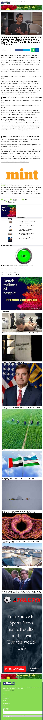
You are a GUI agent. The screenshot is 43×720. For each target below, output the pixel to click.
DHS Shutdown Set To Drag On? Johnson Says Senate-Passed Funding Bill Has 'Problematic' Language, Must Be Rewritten (21, 593)
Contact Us (5, 702)
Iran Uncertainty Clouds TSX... (24, 221)
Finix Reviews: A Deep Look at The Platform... (9, 274)
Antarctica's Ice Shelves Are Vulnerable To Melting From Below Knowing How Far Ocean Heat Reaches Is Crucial (19, 514)
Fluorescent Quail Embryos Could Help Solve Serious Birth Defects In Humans (20, 544)
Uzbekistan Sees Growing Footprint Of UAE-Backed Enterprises (18, 481)
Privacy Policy (6, 700)
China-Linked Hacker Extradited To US (14, 364)
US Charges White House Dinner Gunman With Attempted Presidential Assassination (21, 335)
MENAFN (4, 57)
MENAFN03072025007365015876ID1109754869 (15, 164)
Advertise (5, 703)
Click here (11, 692)
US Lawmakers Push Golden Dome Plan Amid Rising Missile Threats (21, 409)
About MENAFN (6, 705)
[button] (21, 1)
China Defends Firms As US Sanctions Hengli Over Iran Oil (20, 569)
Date (3, 51)
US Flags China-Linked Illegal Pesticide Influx (16, 452)
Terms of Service (6, 698)
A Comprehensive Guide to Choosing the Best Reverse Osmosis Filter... (14, 276)
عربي (18, 1)
